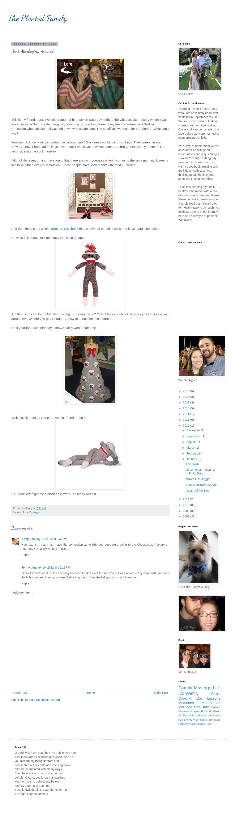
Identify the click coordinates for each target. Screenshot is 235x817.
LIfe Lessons (208, 698)
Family (185, 687)
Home (91, 692)
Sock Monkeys (30, 512)
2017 (186, 402)
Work (196, 719)
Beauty (202, 715)
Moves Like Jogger (198, 479)
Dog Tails (201, 707)
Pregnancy (184, 723)
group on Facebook (64, 228)
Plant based (214, 719)
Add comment (22, 592)
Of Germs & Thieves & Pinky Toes (200, 471)
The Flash (192, 464)
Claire (215, 694)
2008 (186, 516)
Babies (215, 707)
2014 (186, 414)
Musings (202, 687)
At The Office (187, 715)
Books (203, 719)
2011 (186, 499)
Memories (186, 703)
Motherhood (210, 703)
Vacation (183, 711)
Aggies (195, 711)
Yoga (208, 723)
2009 (186, 510)
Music (216, 711)
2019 (186, 391)
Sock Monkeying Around (201, 484)
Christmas (214, 715)
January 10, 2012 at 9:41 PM (48, 539)
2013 (186, 419)
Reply (25, 554)
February (192, 453)
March (190, 447)
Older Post (161, 692)
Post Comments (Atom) (44, 699)
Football (206, 711)
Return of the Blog (197, 490)
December (193, 430)
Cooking (184, 698)
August (191, 442)
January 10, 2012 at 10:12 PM (50, 567)
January (192, 459)
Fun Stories (185, 719)
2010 (186, 505)
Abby (25, 539)
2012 (186, 425)
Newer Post (19, 692)
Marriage (185, 707)
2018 (186, 396)
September (193, 436)
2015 (186, 408)
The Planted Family (37, 18)
